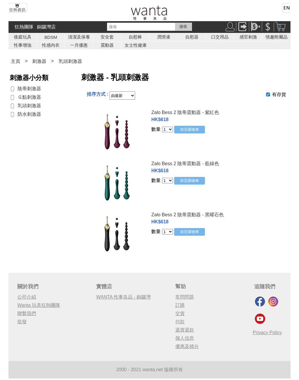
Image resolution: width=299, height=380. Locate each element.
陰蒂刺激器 (29, 88)
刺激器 (39, 61)
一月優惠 (79, 45)
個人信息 (184, 338)
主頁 (15, 61)
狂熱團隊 (24, 26)
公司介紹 (26, 296)
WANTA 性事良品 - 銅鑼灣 (123, 296)
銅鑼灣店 (46, 26)
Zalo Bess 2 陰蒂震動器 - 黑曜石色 (187, 214)
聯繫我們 (26, 313)
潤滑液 (163, 36)
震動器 (107, 45)
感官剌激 (248, 36)
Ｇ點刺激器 (29, 97)
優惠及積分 (187, 346)
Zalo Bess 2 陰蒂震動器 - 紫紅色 (185, 112)
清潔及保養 (79, 36)
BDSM (51, 37)
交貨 (180, 313)
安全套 (107, 36)
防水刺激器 (29, 114)
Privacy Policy (267, 332)
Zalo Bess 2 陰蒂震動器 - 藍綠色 (185, 163)
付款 (180, 321)
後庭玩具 (22, 36)
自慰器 (191, 36)
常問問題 (184, 296)
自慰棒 (135, 36)
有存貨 (279, 94)
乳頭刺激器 (70, 61)
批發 (22, 321)
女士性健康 (136, 45)
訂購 (180, 305)
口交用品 (220, 36)
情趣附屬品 (277, 36)
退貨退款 (184, 329)
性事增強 (22, 45)
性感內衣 (51, 45)
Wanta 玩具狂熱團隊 (38, 305)
